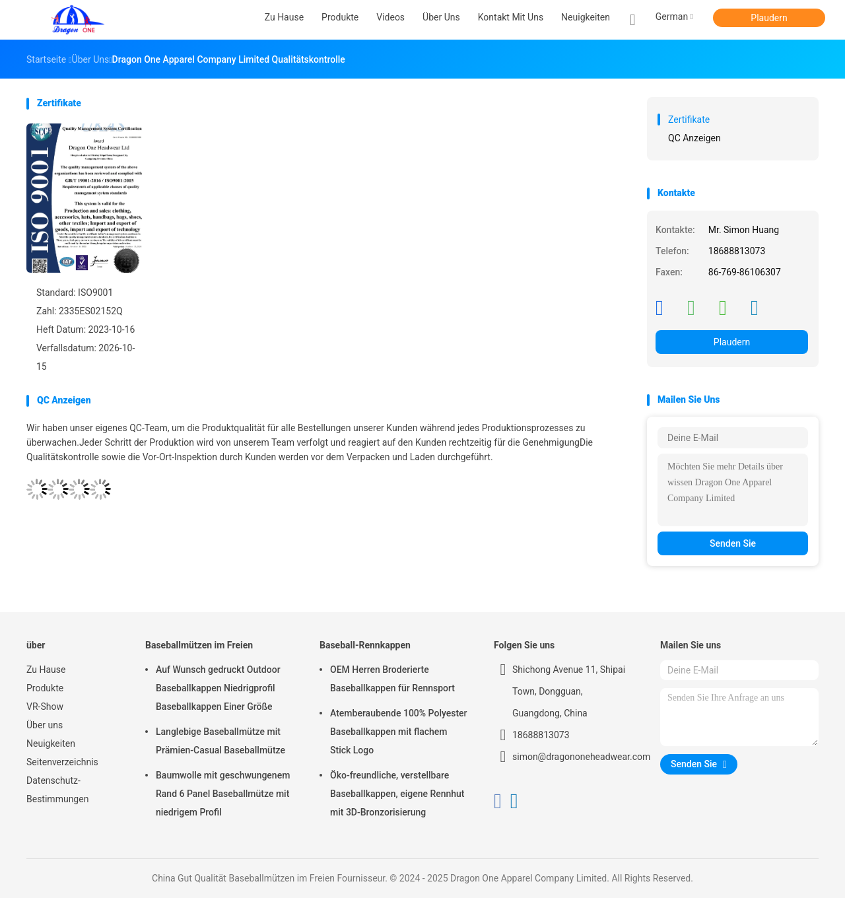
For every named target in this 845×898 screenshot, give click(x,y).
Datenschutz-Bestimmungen (57, 789)
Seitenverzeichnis (62, 762)
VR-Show (44, 706)
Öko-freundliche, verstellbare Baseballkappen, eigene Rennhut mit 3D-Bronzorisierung (397, 793)
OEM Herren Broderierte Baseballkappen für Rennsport (392, 678)
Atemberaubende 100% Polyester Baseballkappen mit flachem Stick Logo (398, 731)
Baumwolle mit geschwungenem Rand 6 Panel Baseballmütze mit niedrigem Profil (223, 793)
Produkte (44, 688)
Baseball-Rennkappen (365, 645)
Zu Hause (45, 669)
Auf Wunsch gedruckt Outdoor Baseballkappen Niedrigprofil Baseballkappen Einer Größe (218, 688)
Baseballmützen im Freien (199, 645)
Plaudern (769, 18)
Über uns (44, 725)
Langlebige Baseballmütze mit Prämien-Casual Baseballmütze (220, 740)
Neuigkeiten (50, 743)
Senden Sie (733, 543)
